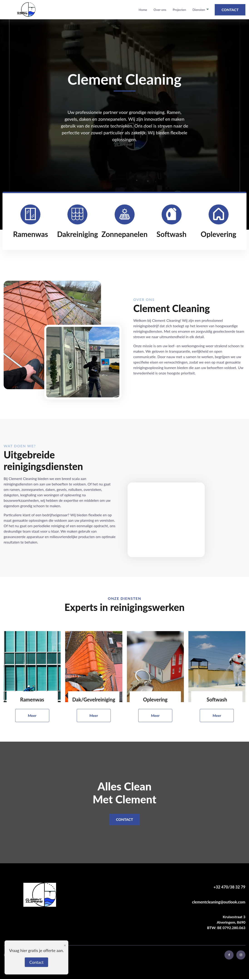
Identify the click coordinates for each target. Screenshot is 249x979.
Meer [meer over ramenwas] (32, 715)
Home (143, 10)
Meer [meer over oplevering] (155, 715)
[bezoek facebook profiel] (229, 954)
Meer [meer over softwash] (216, 715)
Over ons (160, 10)
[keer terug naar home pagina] (47, 895)
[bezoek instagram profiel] (240, 954)
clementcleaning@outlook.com (218, 902)
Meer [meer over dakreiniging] (93, 715)
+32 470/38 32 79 (229, 887)
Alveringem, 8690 (231, 919)
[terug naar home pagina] (26, 9)
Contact (230, 9)
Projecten (179, 10)
